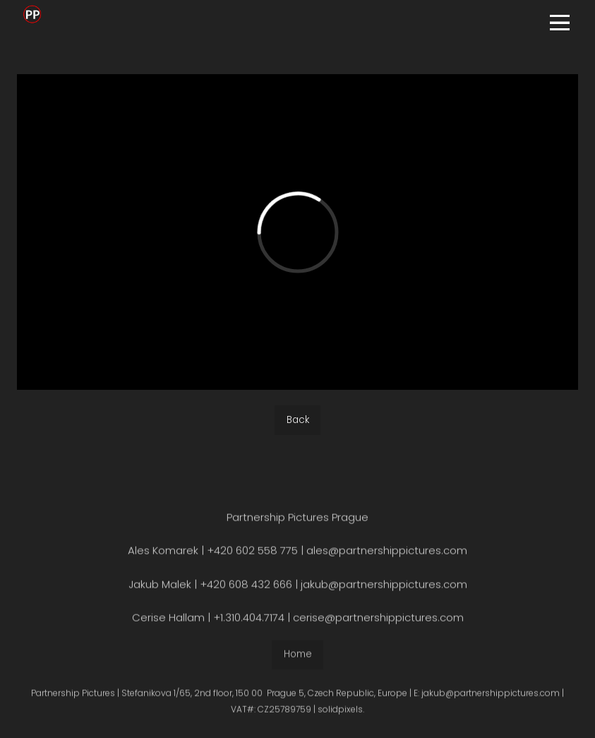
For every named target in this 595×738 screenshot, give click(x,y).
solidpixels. (341, 713)
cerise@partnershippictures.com (378, 621)
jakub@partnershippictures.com (382, 588)
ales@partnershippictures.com (386, 554)
